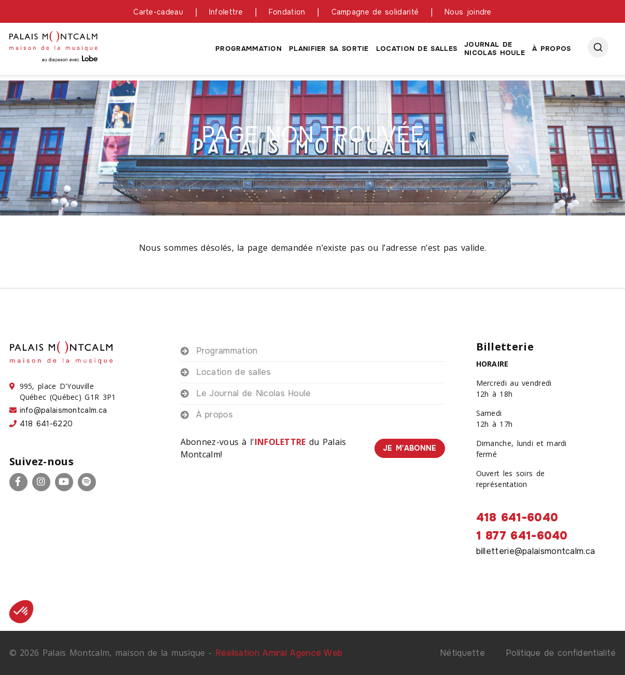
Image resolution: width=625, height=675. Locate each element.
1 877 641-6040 (522, 536)
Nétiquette (462, 652)
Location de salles (416, 48)
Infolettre (226, 12)
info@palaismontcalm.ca (63, 410)
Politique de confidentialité (561, 652)
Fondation (287, 12)
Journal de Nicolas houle (494, 48)
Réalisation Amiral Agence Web (279, 652)
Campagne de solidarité (375, 12)
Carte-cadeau (158, 12)
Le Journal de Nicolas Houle (253, 393)
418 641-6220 (46, 423)
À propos (551, 48)
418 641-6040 (517, 517)
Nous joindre (468, 12)
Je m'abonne (409, 448)
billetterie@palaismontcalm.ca (535, 551)
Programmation (248, 48)
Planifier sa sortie (329, 48)
